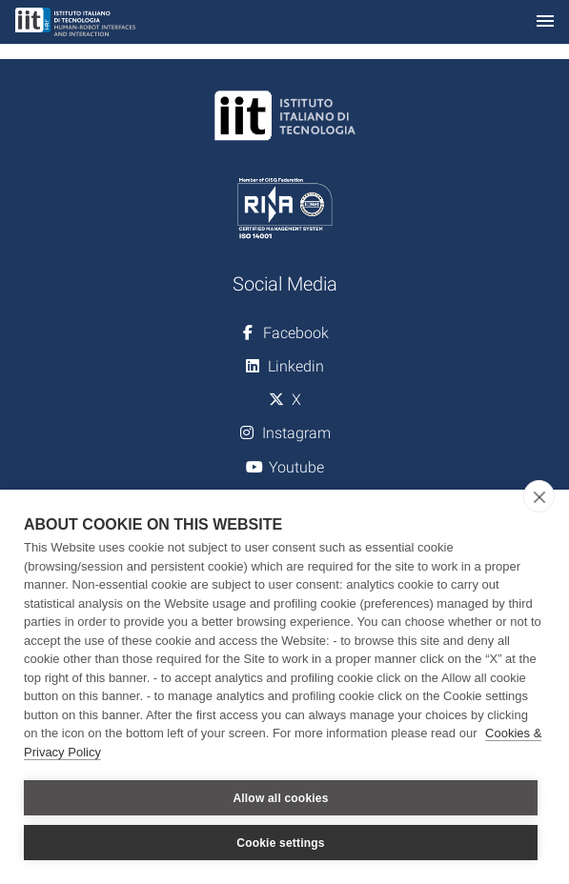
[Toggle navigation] (545, 22)
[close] (539, 496)
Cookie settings (280, 843)
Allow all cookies (280, 798)
